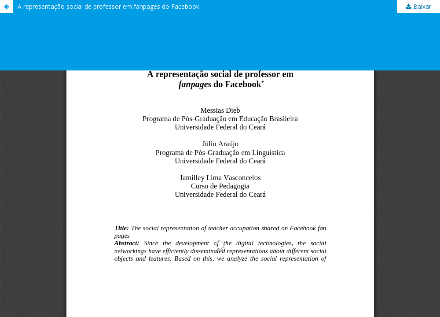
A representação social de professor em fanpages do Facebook (108, 6)
